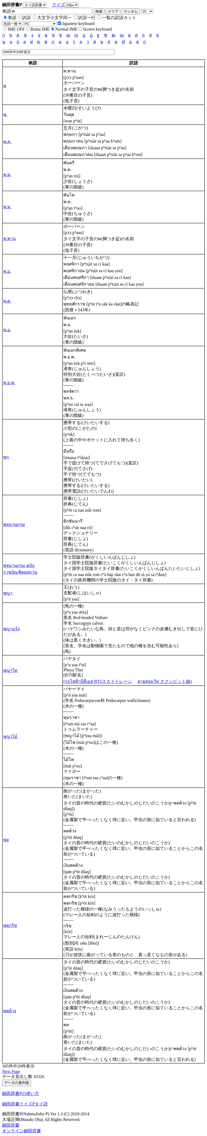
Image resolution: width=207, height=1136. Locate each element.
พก (6, 457)
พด (6, 840)
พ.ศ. (7, 301)
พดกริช (10, 925)
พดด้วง (9, 1010)
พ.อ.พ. (9, 382)
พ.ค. (7, 141)
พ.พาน (9, 238)
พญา (7, 593)
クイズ (58, 4)
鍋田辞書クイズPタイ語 (25, 1104)
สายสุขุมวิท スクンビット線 (163, 681)
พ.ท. (7, 207)
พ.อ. (7, 329)
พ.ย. (7, 271)
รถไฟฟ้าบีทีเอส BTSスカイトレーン (98, 681)
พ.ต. (7, 174)
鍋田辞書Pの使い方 (20, 1093)
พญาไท (10, 670)
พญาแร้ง (11, 629)
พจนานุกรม (14, 524)
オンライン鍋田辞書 (21, 1130)
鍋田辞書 (10, 1125)
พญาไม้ (10, 736)
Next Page (11, 1071)
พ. (5, 114)
